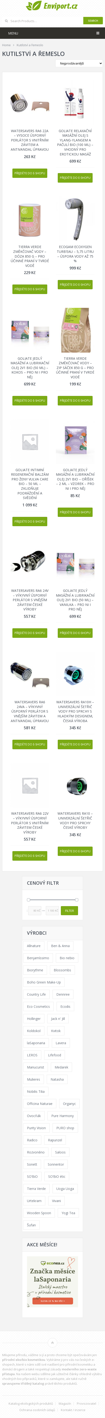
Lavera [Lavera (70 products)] (61, 1043)
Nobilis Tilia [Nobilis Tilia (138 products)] (36, 1091)
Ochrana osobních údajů (37, 1410)
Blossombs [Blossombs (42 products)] (62, 970)
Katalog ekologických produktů (31, 1403)
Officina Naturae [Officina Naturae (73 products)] (39, 1103)
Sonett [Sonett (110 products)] (32, 1164)
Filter (69, 911)
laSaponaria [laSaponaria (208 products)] (36, 1043)
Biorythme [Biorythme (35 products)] (35, 970)
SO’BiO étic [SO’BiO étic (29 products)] (56, 1176)
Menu (13, 33)
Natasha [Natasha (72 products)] (57, 1079)
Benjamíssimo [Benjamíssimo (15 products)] (38, 958)
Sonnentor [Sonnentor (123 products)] (56, 1164)
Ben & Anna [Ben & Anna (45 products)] (60, 946)
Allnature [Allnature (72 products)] (34, 946)
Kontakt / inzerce (73, 1410)
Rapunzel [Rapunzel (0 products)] (55, 1140)
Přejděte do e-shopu (30, 173)
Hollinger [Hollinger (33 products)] (34, 1018)
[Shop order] (79, 63)
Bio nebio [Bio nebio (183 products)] (67, 958)
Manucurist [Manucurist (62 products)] (35, 1067)
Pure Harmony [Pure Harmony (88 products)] (62, 1115)
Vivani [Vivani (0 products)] (56, 1200)
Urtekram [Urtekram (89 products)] (34, 1200)
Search (93, 20)
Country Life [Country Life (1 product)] (36, 994)
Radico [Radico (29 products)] (32, 1140)
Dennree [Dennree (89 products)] (63, 994)
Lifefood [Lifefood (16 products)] (54, 1055)
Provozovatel (86, 1403)
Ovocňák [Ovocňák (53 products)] (34, 1115)
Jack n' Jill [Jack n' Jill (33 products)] (58, 1018)
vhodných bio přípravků (19, 1379)
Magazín (65, 1403)
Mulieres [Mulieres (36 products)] (33, 1079)
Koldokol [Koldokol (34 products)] (34, 1031)
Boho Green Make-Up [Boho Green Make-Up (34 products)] (44, 982)
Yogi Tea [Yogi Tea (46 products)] (68, 1213)
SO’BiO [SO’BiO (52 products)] (32, 1176)
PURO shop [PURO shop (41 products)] (65, 1128)
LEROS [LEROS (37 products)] (32, 1055)
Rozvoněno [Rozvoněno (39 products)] (36, 1152)
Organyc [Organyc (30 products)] (69, 1103)
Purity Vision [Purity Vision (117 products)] (36, 1128)
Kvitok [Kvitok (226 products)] (56, 1031)
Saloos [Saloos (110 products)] (60, 1152)
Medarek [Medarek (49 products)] (61, 1067)
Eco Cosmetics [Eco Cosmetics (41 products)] (38, 1006)
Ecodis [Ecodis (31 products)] (65, 1006)
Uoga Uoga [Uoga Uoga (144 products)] (65, 1188)
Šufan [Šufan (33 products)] (31, 1225)
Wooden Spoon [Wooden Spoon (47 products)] (39, 1213)
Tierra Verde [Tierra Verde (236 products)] (36, 1188)
